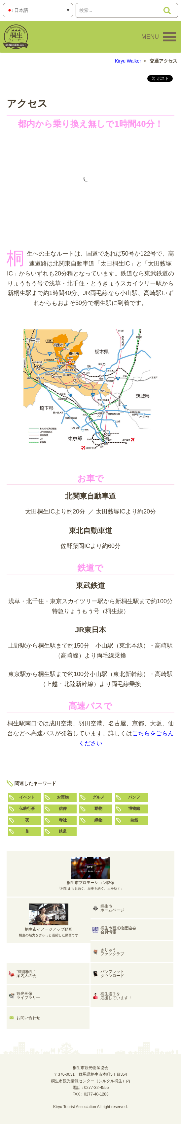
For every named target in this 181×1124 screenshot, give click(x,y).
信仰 (63, 808)
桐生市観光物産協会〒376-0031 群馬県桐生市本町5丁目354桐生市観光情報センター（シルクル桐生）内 (90, 1074)
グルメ (98, 797)
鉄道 (63, 831)
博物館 (134, 808)
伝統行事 (27, 808)
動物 (98, 808)
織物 (98, 820)
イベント (27, 797)
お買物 (63, 797)
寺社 (63, 820)
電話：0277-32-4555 (90, 1087)
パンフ (134, 797)
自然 (134, 820)
